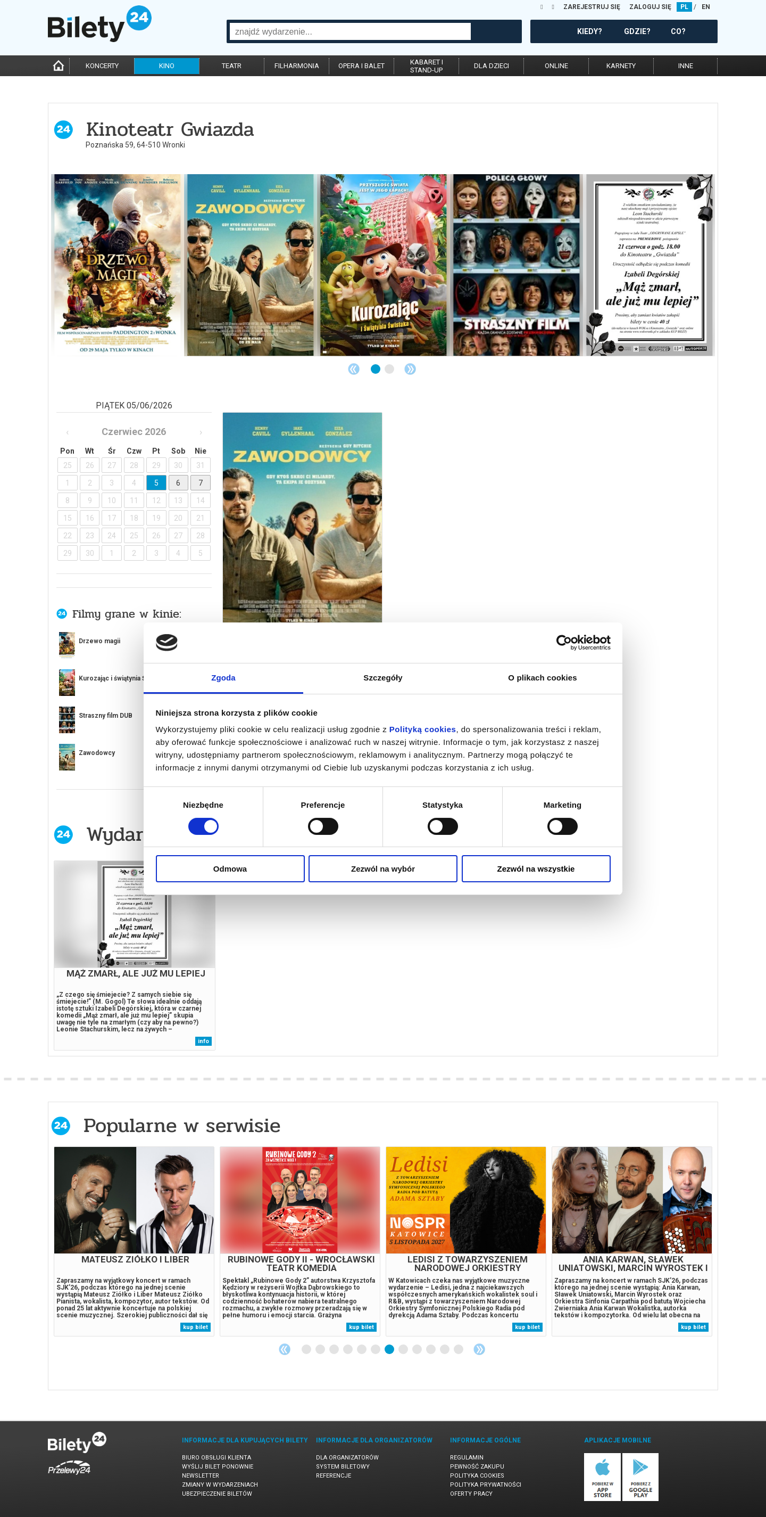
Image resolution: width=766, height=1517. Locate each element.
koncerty (102, 66)
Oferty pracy (471, 1493)
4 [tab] (348, 1349)
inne (685, 66)
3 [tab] (334, 1349)
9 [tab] (417, 1349)
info (203, 1041)
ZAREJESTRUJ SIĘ (591, 7)
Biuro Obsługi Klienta (216, 1457)
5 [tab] (362, 1349)
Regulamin (467, 1457)
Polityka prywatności (485, 1484)
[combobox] (350, 31)
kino (166, 66)
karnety (621, 66)
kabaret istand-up (426, 66)
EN (706, 7)
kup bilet (195, 1327)
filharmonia (296, 66)
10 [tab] (431, 1349)
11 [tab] (445, 1349)
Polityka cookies (477, 1475)
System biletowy (343, 1466)
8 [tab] (403, 1349)
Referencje (333, 1475)
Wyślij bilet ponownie (217, 1466)
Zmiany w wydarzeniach (220, 1484)
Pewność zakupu (477, 1466)
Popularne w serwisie (182, 1125)
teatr (232, 66)
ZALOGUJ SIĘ (650, 7)
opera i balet (361, 66)
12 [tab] (459, 1349)
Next (410, 369)
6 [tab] (376, 1349)
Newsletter (200, 1475)
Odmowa (230, 868)
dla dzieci (491, 66)
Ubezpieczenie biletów (217, 1493)
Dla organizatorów (347, 1457)
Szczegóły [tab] (382, 677)
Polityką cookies (422, 729)
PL (684, 7)
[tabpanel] (117, 265)
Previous (354, 369)
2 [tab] (390, 369)
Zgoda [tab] (223, 677)
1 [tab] (376, 369)
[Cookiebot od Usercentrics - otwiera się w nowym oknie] (564, 643)
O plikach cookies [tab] (542, 677)
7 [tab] (390, 1349)
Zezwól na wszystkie (536, 868)
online (556, 66)
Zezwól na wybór (383, 868)
